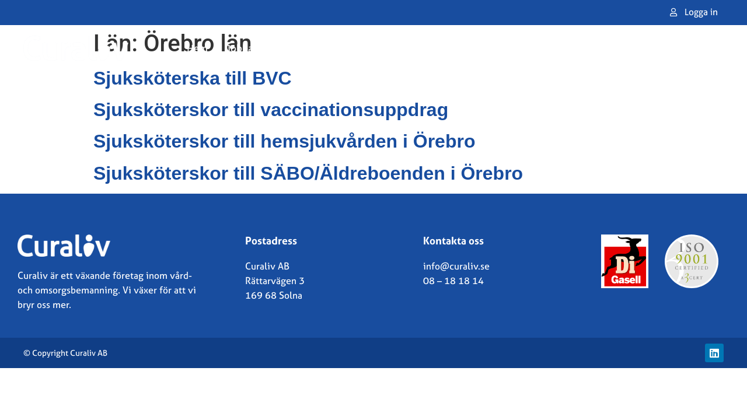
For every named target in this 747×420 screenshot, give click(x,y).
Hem (197, 48)
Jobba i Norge (342, 48)
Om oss (587, 48)
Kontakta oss (657, 48)
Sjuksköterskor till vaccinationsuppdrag (270, 109)
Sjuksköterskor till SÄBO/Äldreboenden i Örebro (308, 173)
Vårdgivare (422, 48)
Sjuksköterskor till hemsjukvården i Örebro (284, 141)
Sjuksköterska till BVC (192, 78)
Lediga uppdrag (505, 48)
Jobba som (256, 48)
